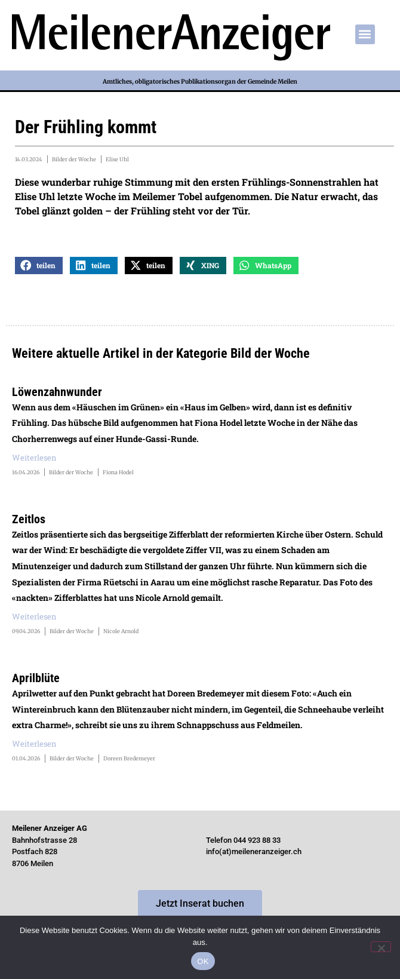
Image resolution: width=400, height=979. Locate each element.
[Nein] (381, 946)
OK (202, 961)
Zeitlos (28, 519)
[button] (365, 34)
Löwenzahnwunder (57, 392)
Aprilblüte (36, 678)
